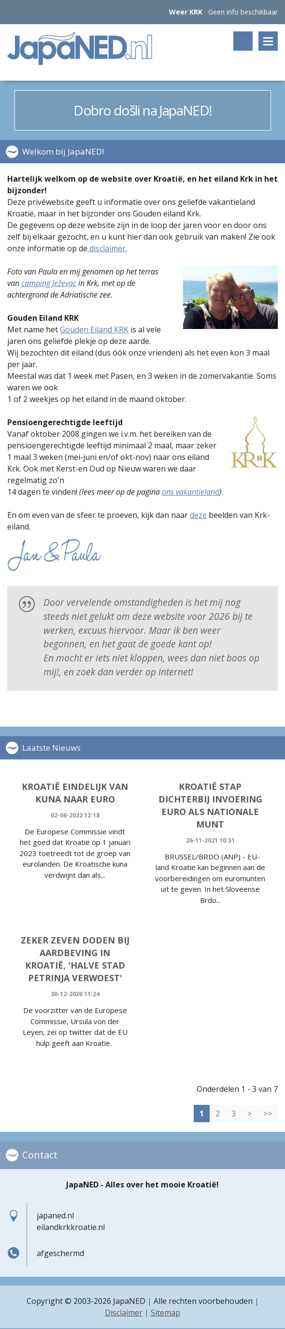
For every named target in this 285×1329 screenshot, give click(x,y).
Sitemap (165, 1312)
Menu (268, 41)
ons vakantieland (190, 491)
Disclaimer (123, 1312)
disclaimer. (107, 248)
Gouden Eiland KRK (94, 329)
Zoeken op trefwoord (243, 41)
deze (198, 515)
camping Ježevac (48, 283)
